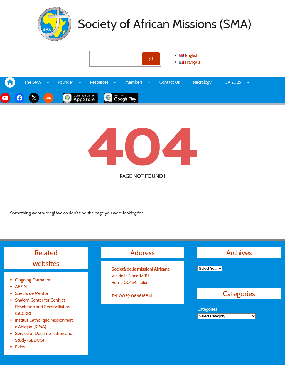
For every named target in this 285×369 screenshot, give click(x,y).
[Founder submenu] (82, 82)
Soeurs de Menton (33, 293)
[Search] (150, 59)
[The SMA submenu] (49, 82)
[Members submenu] (155, 82)
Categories (208, 309)
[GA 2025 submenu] (256, 82)
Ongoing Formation (34, 280)
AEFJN (22, 286)
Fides (20, 346)
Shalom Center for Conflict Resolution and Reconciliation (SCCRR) (44, 307)
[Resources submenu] (120, 82)
